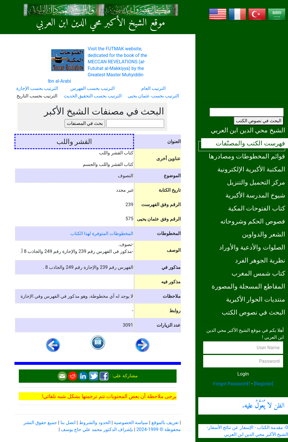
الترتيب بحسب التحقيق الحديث (93, 96)
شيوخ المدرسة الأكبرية (255, 195)
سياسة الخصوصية (131, 422)
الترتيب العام (153, 88)
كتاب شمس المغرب (258, 273)
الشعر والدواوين (263, 234)
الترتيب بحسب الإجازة (37, 88)
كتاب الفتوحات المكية (256, 208)
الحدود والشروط (95, 422)
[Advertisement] (243, 62)
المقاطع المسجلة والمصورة (248, 286)
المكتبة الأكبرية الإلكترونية (251, 169)
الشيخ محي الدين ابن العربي (248, 130)
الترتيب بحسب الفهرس (92, 88)
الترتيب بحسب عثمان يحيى (153, 96)
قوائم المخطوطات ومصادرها (247, 156)
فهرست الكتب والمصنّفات (250, 143)
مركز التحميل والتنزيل (256, 182)
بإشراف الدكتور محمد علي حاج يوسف (97, 429)
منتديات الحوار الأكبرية (255, 299)
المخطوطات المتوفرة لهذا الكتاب (101, 233)
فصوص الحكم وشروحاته (252, 221)
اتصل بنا (68, 422)
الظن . (263, 406)
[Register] (263, 383)
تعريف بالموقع (165, 422)
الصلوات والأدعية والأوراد (252, 247)
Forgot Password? (231, 383)
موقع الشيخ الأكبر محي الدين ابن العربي (100, 23)
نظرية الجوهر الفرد (260, 260)
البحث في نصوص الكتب (258, 120)
